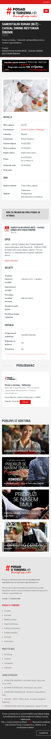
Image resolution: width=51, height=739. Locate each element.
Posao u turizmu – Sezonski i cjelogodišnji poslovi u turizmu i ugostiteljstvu (23, 41)
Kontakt (46, 2)
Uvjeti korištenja (11, 624)
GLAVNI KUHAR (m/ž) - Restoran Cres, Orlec (23, 687)
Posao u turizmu (10, 605)
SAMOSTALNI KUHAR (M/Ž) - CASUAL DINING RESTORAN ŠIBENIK (22, 52)
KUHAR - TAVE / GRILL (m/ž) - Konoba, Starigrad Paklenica (23, 700)
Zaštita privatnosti (12, 628)
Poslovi (5, 48)
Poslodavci (8, 641)
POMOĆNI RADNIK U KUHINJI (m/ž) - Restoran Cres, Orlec (23, 682)
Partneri (7, 637)
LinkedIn (8, 667)
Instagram (8, 663)
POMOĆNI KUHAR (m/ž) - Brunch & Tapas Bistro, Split (24, 693)
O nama (7, 611)
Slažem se (43, 733)
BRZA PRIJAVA (11, 261)
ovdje (29, 722)
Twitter (7, 659)
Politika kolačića (11, 632)
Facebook (8, 654)
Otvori (25, 402)
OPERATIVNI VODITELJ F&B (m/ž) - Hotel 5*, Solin (25, 706)
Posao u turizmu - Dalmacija (32, 129)
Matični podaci (10, 619)
